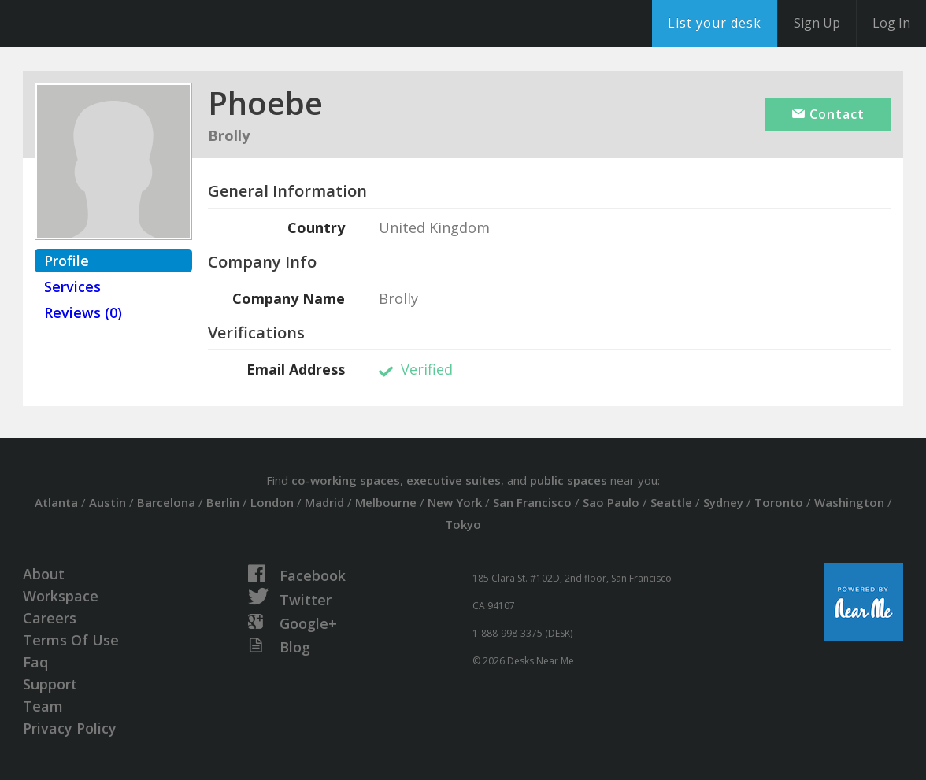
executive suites (453, 480)
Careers (49, 617)
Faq (35, 661)
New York (455, 502)
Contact (828, 114)
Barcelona (166, 502)
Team (43, 706)
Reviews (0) (83, 312)
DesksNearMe (110, 23)
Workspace (60, 595)
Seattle (671, 502)
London (272, 502)
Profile (66, 260)
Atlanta (56, 502)
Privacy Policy (70, 728)
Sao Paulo (611, 502)
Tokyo (463, 524)
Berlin (222, 502)
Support (50, 684)
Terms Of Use (71, 639)
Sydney (723, 502)
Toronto (778, 502)
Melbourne (386, 502)
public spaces (568, 480)
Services (72, 286)
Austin (107, 502)
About (44, 573)
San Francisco (532, 502)
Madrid (324, 502)
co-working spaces (345, 480)
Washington (849, 502)
